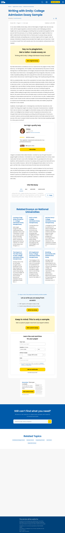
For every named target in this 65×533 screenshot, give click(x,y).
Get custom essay (32, 328)
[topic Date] (28, 349)
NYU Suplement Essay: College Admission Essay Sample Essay (34, 254)
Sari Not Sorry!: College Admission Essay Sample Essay (50, 220)
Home (9, 6)
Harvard (32, 189)
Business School (30, 440)
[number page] (32, 354)
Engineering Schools (40, 440)
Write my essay (32, 310)
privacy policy (28, 364)
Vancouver (41, 189)
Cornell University (17, 18)
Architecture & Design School (18, 440)
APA (21, 189)
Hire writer (32, 149)
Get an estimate (32, 369)
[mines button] (21, 355)
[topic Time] (41, 349)
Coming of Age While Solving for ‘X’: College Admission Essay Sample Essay (18, 221)
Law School (49, 440)
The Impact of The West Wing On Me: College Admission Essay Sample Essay (18, 255)
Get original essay (32, 61)
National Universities (28, 6)
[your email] (32, 360)
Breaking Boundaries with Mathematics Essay (50, 254)
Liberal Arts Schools (32, 443)
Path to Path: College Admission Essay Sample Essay (34, 220)
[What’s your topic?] (32, 344)
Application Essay (17, 6)
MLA (26, 189)
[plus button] (44, 355)
